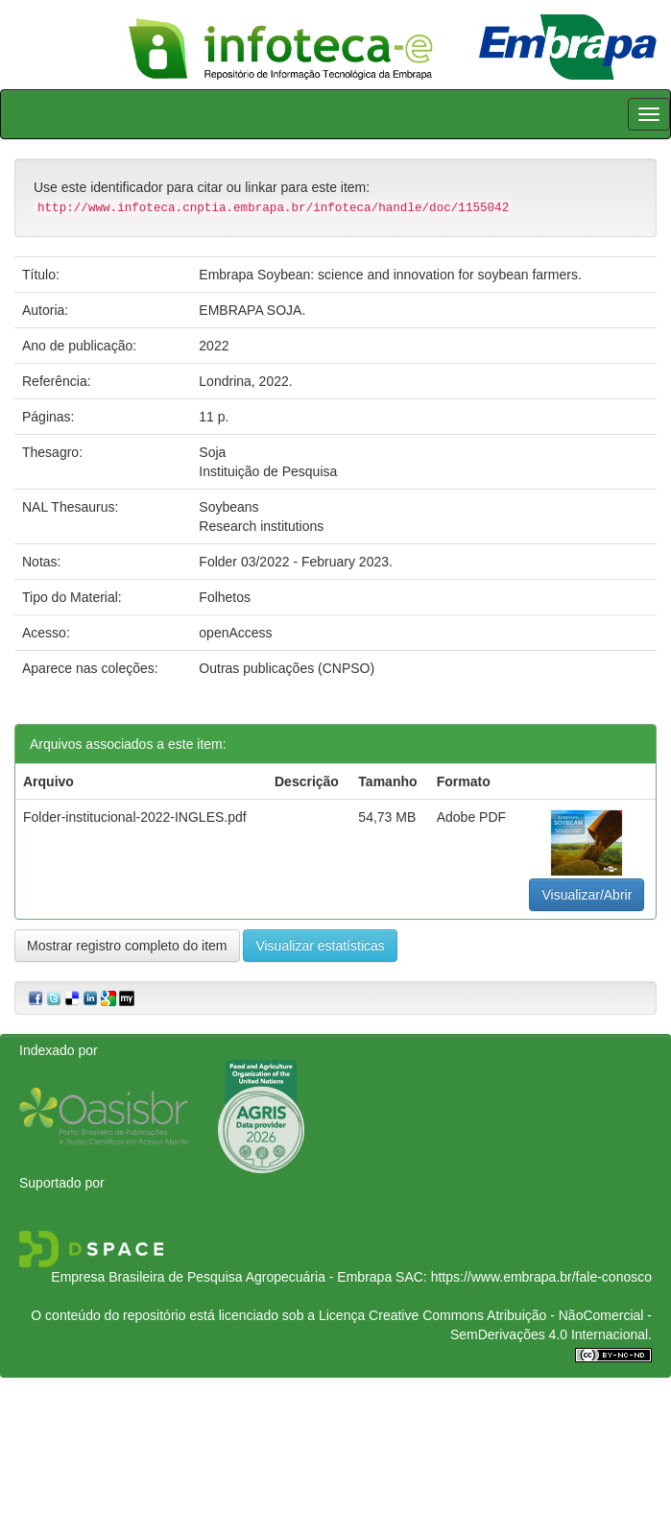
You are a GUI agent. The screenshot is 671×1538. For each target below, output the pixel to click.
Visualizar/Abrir (586, 894)
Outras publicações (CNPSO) (286, 668)
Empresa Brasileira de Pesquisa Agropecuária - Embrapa (221, 1277)
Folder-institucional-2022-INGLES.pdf (135, 817)
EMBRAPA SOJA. (252, 310)
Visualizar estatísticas (319, 945)
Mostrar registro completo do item (127, 945)
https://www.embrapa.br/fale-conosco (541, 1277)
